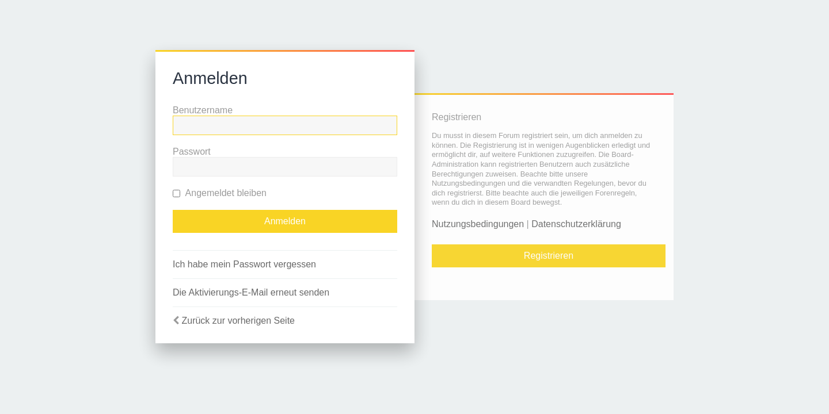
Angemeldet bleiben (220, 193)
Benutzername (203, 110)
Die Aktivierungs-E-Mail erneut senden (251, 292)
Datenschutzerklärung (576, 224)
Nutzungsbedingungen (478, 224)
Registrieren (548, 255)
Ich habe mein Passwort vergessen (244, 264)
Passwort (192, 151)
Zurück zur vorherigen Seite (238, 320)
